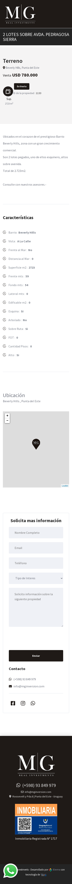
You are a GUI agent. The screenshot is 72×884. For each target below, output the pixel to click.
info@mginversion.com (28, 686)
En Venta (21, 86)
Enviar (36, 655)
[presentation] (38, 638)
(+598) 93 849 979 (24, 679)
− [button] (7, 420)
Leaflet (65, 486)
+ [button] (7, 415)
